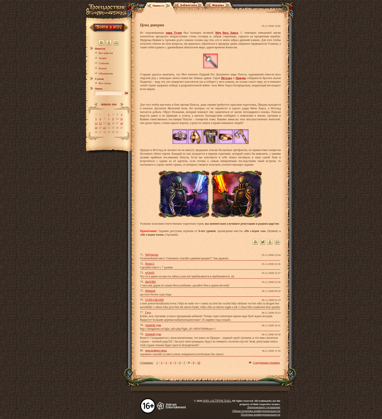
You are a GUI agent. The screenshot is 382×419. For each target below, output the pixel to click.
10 (198, 362)
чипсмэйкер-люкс (156, 350)
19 (96, 127)
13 (100, 123)
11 (121, 118)
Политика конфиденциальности (260, 414)
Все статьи (105, 83)
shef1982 (150, 281)
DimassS (150, 290)
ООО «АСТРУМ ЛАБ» (217, 400)
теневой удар (153, 325)
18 (121, 123)
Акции (102, 58)
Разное (103, 68)
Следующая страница (266, 362)
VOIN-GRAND (154, 299)
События (104, 63)
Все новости (106, 52)
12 (96, 123)
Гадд (148, 312)
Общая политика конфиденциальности (256, 411)
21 (104, 127)
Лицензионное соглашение (263, 407)
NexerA (149, 263)
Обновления (106, 73)
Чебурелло (151, 254)
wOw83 (149, 272)
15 (108, 123)
